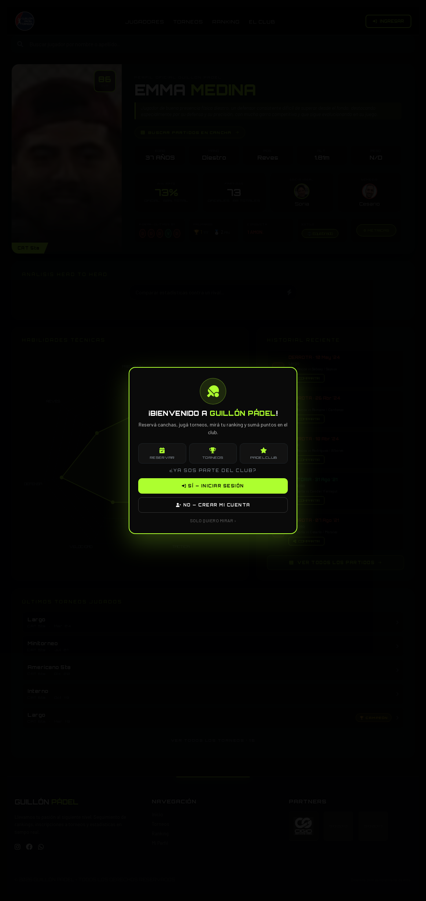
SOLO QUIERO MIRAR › (213, 520)
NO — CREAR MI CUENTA (213, 505)
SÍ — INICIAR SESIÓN (213, 485)
